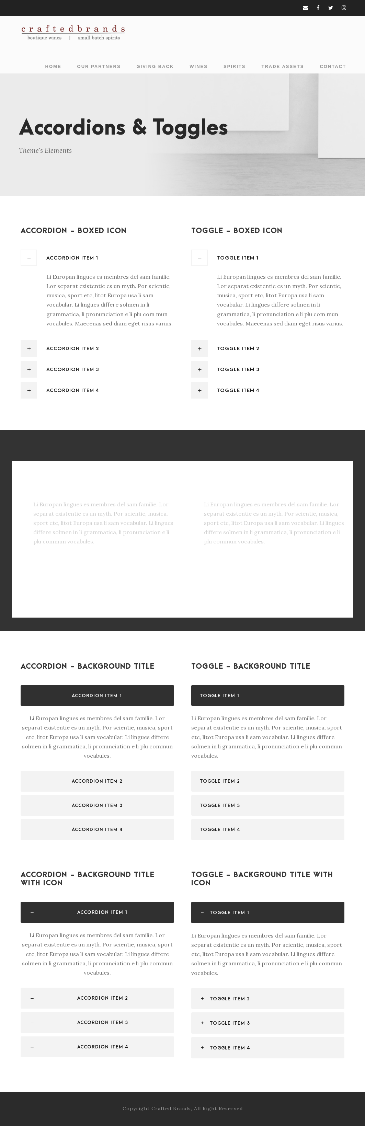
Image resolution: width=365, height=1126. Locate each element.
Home (53, 66)
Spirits (235, 66)
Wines (199, 66)
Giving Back (155, 66)
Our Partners (99, 66)
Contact (333, 66)
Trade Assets (282, 66)
